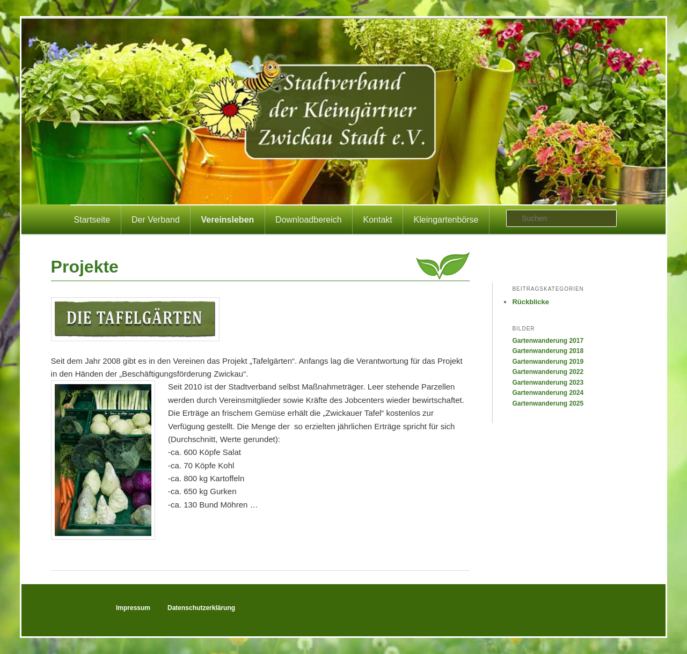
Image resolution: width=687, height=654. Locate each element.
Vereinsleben (227, 219)
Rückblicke (530, 302)
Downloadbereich (308, 219)
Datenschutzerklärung (201, 608)
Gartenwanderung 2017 (547, 340)
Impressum (133, 608)
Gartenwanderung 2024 (547, 392)
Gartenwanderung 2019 (547, 361)
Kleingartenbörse (446, 219)
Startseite (92, 219)
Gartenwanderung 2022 (547, 372)
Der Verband (155, 219)
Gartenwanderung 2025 (547, 403)
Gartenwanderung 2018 (547, 351)
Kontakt (377, 219)
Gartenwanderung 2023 (547, 382)
